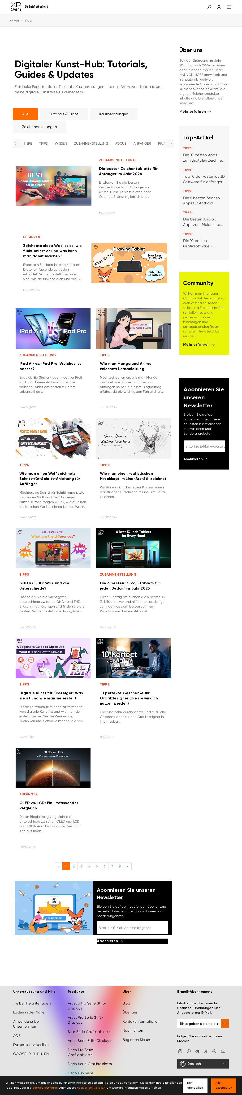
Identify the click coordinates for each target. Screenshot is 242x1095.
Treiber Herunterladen (32, 1003)
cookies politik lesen (91, 1087)
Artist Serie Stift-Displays (89, 1041)
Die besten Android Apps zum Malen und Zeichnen (201, 222)
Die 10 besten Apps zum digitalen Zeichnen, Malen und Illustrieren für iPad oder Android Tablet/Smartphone (204, 158)
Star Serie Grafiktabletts (89, 1032)
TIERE (28, 143)
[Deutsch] (203, 1064)
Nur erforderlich (195, 1085)
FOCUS (120, 143)
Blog (126, 1003)
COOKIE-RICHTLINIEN (31, 1054)
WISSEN (61, 143)
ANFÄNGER (142, 143)
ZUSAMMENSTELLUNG (91, 143)
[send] (225, 1023)
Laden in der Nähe (29, 1012)
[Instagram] (180, 1051)
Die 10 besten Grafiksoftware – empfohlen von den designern (200, 243)
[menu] (226, 7)
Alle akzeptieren (224, 1085)
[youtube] (223, 1051)
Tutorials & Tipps (63, 114)
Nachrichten (133, 1030)
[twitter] (206, 1051)
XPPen (14, 20)
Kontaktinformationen (141, 1021)
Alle (25, 114)
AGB (17, 1036)
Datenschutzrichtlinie (31, 1045)
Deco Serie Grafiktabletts (90, 1064)
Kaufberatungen (113, 114)
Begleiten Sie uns (137, 1040)
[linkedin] (214, 1051)
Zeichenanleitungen (39, 127)
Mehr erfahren (195, 112)
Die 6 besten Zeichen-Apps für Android (202, 201)
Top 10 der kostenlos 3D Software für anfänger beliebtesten (204, 179)
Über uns (130, 1012)
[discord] (197, 1051)
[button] (209, 7)
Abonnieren (110, 941)
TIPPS (43, 143)
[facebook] (189, 1051)
